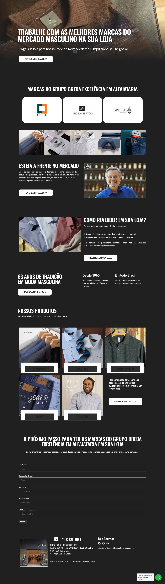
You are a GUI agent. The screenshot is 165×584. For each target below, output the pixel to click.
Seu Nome (23, 465)
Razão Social (24, 498)
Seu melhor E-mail (26, 476)
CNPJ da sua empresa (27, 510)
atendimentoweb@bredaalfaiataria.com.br (116, 548)
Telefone (22, 487)
